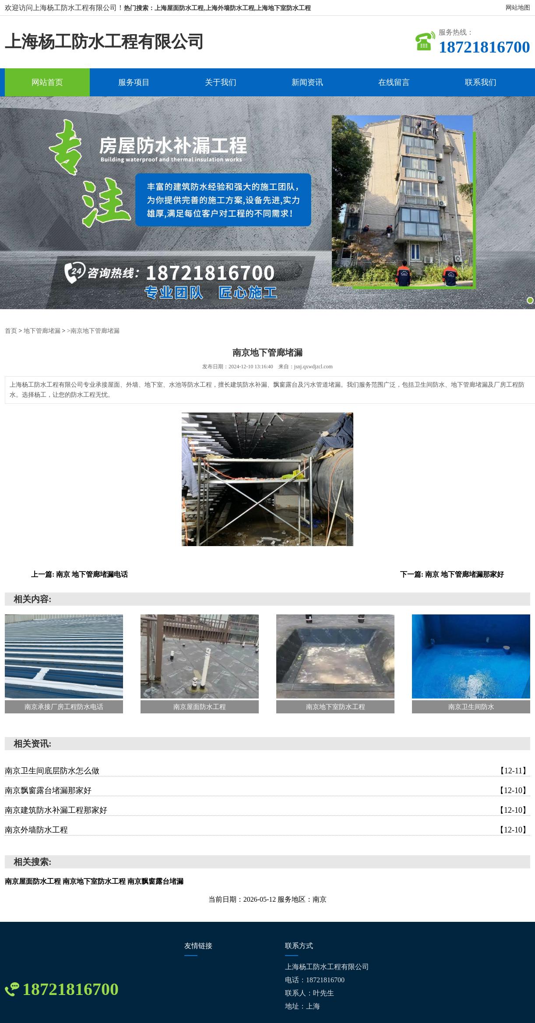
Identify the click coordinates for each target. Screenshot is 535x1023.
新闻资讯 (307, 82)
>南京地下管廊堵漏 (93, 331)
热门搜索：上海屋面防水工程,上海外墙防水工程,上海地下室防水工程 (217, 8)
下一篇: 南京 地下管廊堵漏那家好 (452, 574)
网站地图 (518, 7)
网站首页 (47, 82)
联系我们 (480, 82)
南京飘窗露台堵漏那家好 (267, 790)
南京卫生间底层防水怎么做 (267, 770)
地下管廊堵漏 (42, 331)
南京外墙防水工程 (267, 830)
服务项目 (134, 82)
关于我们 (220, 82)
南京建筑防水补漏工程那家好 (267, 810)
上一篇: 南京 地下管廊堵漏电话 (79, 574)
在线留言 (394, 82)
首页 (11, 331)
